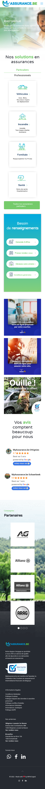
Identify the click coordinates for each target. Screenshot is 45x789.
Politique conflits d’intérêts (14, 703)
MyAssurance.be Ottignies (26, 450)
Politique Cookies (11, 696)
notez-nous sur (22, 463)
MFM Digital (31, 777)
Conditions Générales (12, 694)
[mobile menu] (42, 4)
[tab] (22, 70)
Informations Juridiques (13, 708)
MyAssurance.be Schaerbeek (26, 474)
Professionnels (22, 75)
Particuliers (22, 69)
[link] (22, 317)
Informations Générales (13, 705)
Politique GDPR (10, 710)
